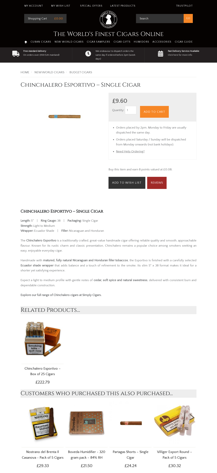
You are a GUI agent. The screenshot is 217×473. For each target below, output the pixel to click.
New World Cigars (69, 41)
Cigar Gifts (122, 41)
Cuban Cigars (41, 41)
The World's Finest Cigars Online (109, 34)
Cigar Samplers (98, 41)
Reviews (157, 182)
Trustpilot (184, 5)
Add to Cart (154, 111)
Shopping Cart (37, 18)
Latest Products (122, 5)
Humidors (141, 41)
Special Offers (91, 5)
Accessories (161, 41)
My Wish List (60, 5)
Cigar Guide (184, 41)
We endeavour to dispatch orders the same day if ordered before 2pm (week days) (115, 55)
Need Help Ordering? (130, 151)
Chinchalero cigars (66, 295)
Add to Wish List (127, 182)
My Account (33, 5)
